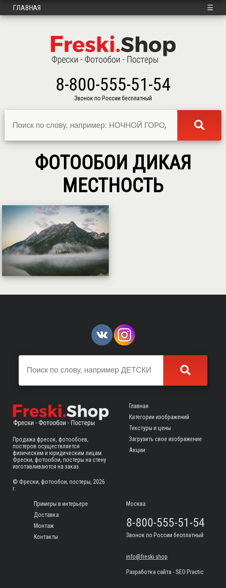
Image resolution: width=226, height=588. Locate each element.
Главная (27, 7)
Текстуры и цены (150, 428)
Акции (137, 450)
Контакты (46, 536)
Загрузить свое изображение (165, 439)
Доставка (46, 514)
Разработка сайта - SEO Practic (165, 572)
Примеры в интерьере (61, 503)
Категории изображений (159, 417)
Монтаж (44, 525)
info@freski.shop (147, 556)
